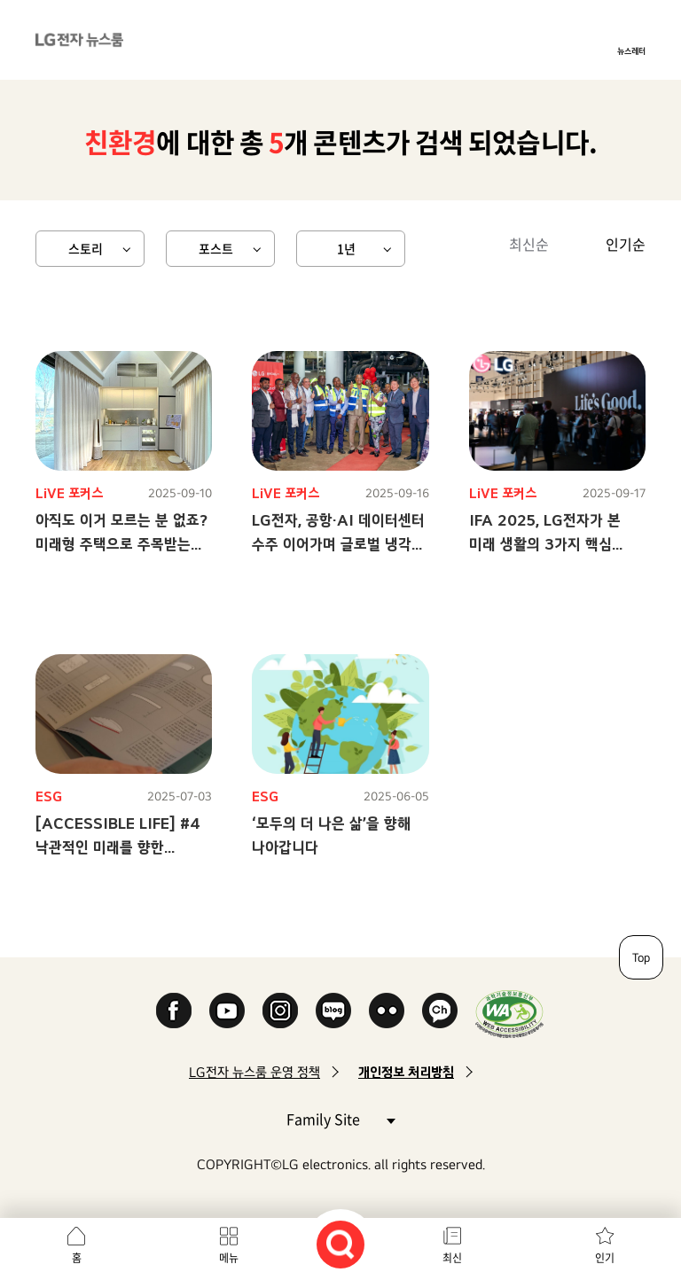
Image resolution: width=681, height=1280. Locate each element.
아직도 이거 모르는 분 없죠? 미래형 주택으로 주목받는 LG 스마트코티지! (121, 544)
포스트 (216, 248)
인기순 (626, 243)
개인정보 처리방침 (406, 1072)
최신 (452, 1258)
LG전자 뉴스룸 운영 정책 (254, 1072)
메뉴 (229, 1258)
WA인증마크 (509, 1013)
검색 (340, 1244)
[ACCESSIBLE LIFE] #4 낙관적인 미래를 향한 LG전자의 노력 (117, 847)
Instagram (280, 1010)
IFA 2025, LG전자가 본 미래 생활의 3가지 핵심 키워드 (545, 544)
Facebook (174, 1010)
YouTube (227, 1010)
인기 (604, 1258)
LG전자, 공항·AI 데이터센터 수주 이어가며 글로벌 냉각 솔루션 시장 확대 (338, 544)
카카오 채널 (440, 1010)
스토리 (85, 248)
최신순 (529, 243)
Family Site (340, 1118)
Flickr (386, 1010)
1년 (346, 248)
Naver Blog (333, 1010)
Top (641, 957)
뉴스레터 (631, 50)
